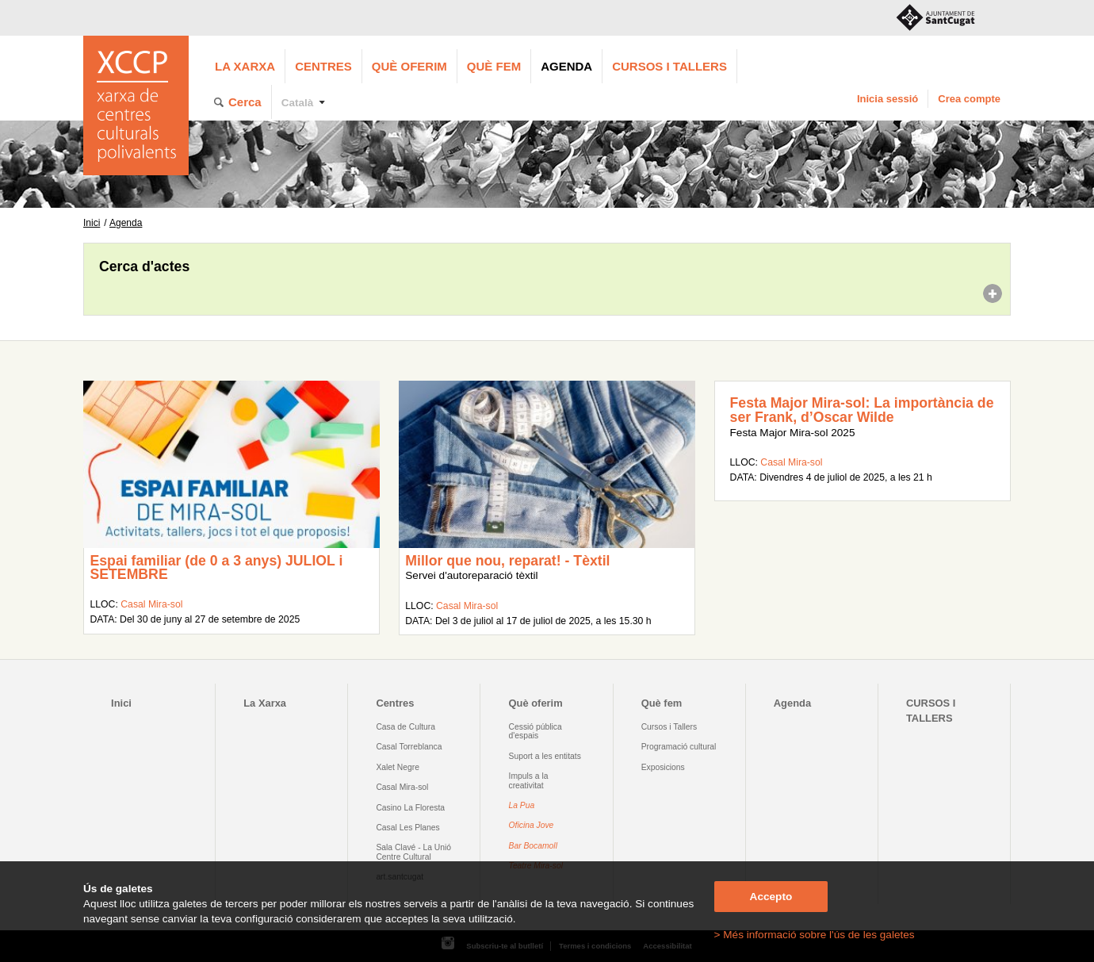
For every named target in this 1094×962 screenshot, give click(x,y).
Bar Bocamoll (533, 845)
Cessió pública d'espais (535, 731)
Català (297, 103)
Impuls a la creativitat (529, 780)
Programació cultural (679, 746)
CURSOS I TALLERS (669, 66)
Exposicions (663, 767)
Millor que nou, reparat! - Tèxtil (507, 561)
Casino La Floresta (410, 807)
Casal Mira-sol (151, 604)
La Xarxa (245, 66)
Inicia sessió (887, 99)
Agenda (566, 66)
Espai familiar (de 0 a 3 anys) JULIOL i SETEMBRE (216, 568)
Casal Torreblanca (409, 746)
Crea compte (969, 99)
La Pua (522, 805)
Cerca (245, 102)
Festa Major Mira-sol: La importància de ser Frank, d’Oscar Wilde (862, 410)
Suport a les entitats (545, 756)
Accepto (771, 897)
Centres (323, 66)
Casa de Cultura (405, 726)
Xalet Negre (397, 767)
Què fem (494, 66)
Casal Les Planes (407, 827)
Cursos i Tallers (669, 726)
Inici (91, 222)
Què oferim (409, 66)
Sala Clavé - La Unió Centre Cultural (413, 851)
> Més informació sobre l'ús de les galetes (814, 935)
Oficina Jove (531, 825)
